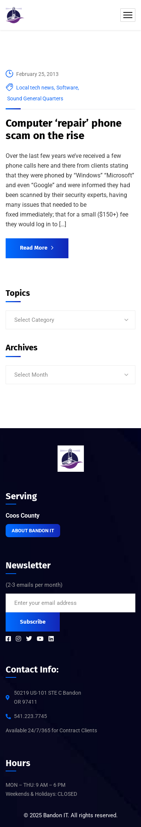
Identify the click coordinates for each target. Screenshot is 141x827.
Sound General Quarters (35, 98)
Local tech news (35, 88)
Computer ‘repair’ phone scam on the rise (63, 129)
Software (67, 88)
